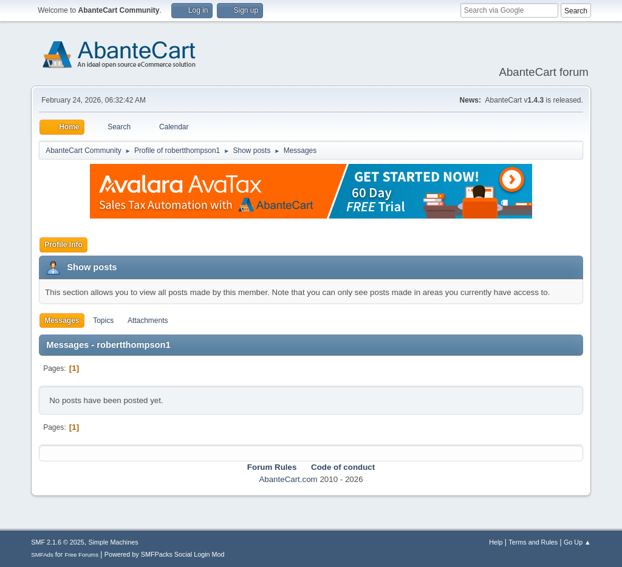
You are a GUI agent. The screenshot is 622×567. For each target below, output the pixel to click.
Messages (61, 320)
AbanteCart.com (288, 479)
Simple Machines (113, 542)
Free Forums (81, 554)
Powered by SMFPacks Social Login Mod (164, 554)
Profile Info (63, 244)
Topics (103, 320)
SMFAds (42, 554)
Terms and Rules (533, 542)
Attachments (148, 320)
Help (495, 542)
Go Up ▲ (577, 542)
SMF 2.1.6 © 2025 (57, 542)
